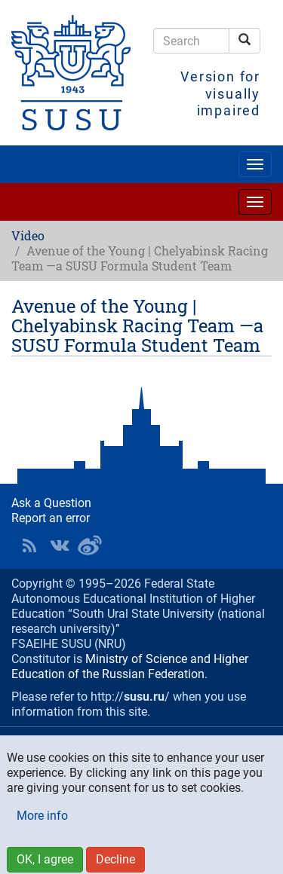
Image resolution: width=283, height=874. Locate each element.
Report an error (50, 518)
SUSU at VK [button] (60, 545)
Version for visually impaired (220, 93)
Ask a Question (51, 503)
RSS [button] (29, 545)
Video (28, 235)
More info (42, 815)
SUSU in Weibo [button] (90, 545)
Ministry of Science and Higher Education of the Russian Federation (129, 666)
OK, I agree (45, 859)
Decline (115, 859)
